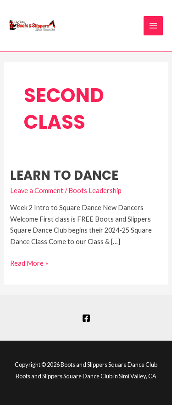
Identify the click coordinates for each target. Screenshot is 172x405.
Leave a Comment (36, 190)
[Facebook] (86, 318)
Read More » (29, 262)
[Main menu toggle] (153, 25)
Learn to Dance (64, 175)
